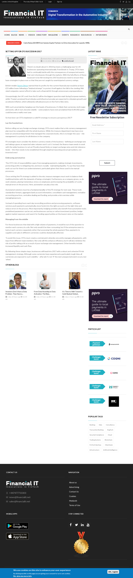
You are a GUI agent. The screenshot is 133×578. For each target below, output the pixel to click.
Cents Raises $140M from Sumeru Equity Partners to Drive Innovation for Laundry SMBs (57, 43)
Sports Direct (22, 85)
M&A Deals (109, 445)
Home (7, 35)
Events (65, 35)
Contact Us (74, 491)
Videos (31, 35)
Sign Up (59, 1)
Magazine (53, 35)
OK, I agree (113, 572)
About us (73, 482)
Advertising (74, 487)
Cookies (72, 496)
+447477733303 (17, 492)
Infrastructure (94, 450)
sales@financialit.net (19, 501)
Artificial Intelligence (110, 450)
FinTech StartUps (95, 445)
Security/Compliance (97, 435)
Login (50, 1)
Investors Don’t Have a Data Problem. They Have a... (16, 293)
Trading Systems (95, 440)
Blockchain (108, 440)
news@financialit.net (19, 497)
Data (100, 425)
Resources (86, 35)
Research (75, 35)
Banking (92, 425)
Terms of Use (74, 505)
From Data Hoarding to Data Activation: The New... (45, 293)
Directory (41, 35)
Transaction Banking (96, 430)
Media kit (73, 501)
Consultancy (110, 425)
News (21, 35)
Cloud (110, 435)
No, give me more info (22, 576)
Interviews (101, 35)
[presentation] (110, 152)
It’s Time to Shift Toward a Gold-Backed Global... (72, 293)
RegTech (110, 430)
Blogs (14, 35)
